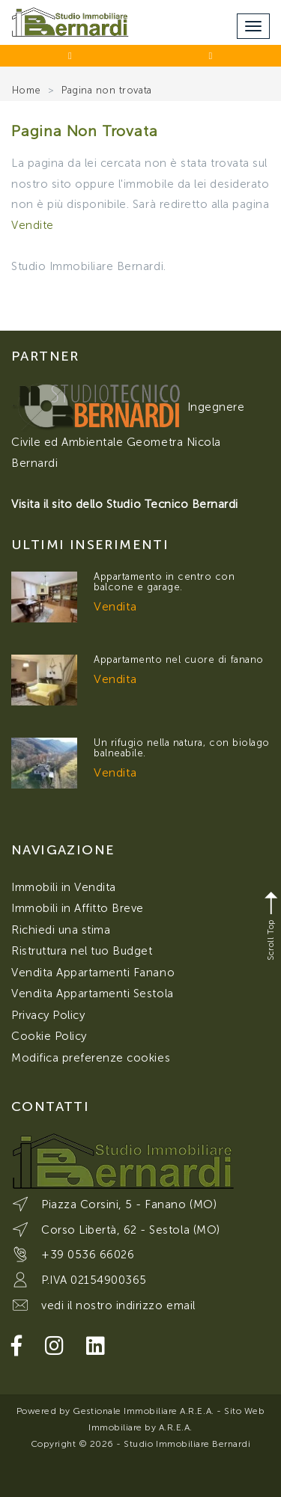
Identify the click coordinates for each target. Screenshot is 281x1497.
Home (26, 90)
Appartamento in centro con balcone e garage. (164, 582)
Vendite (32, 225)
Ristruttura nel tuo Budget (82, 951)
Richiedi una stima (60, 930)
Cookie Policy (49, 1036)
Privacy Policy (48, 1015)
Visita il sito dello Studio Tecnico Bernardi (124, 504)
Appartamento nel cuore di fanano (179, 659)
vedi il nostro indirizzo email (118, 1305)
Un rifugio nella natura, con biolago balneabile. (182, 748)
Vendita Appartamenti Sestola (92, 993)
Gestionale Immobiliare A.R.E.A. (143, 1411)
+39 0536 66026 (87, 1254)
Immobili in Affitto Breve (77, 908)
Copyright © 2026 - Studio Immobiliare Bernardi (141, 1444)
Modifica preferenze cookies (90, 1058)
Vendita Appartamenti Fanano (93, 972)
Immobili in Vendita (63, 887)
